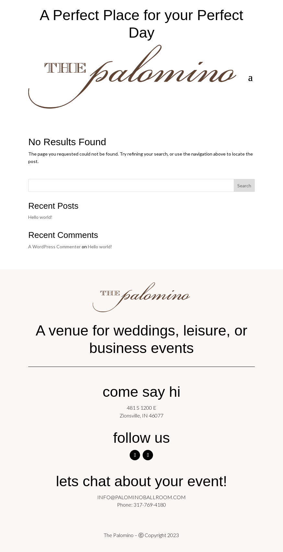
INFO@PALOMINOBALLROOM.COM (141, 497)
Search (244, 185)
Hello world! (40, 217)
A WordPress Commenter (54, 246)
